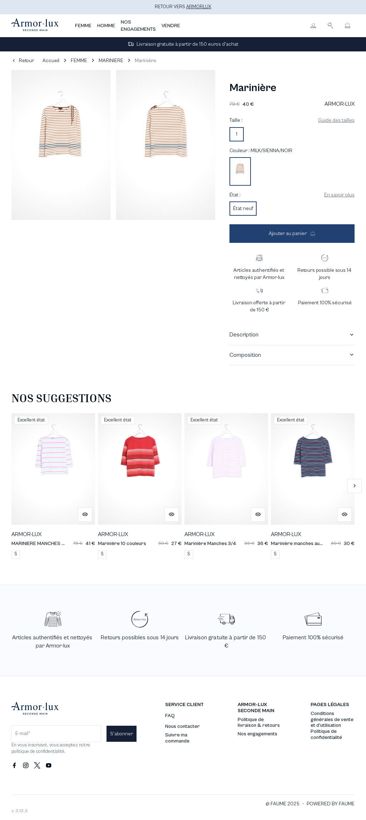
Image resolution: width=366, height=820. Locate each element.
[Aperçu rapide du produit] (85, 515)
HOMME (106, 26)
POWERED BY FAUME (331, 804)
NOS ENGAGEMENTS (138, 25)
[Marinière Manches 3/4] (226, 486)
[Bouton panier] (347, 25)
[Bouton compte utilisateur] (313, 25)
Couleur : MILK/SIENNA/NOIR (260, 151)
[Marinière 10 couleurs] (140, 486)
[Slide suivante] (354, 486)
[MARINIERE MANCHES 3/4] (53, 486)
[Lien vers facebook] (14, 766)
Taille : (235, 120)
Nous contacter (182, 726)
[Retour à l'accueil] (35, 25)
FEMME (83, 26)
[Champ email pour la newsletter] (56, 733)
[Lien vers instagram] (26, 766)
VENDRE (171, 26)
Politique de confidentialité (326, 734)
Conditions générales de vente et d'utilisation (332, 720)
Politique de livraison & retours (259, 723)
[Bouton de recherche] (330, 25)
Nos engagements (257, 734)
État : (235, 195)
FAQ (170, 716)
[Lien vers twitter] (37, 766)
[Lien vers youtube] (48, 766)
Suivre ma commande (177, 738)
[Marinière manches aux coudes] (313, 486)
